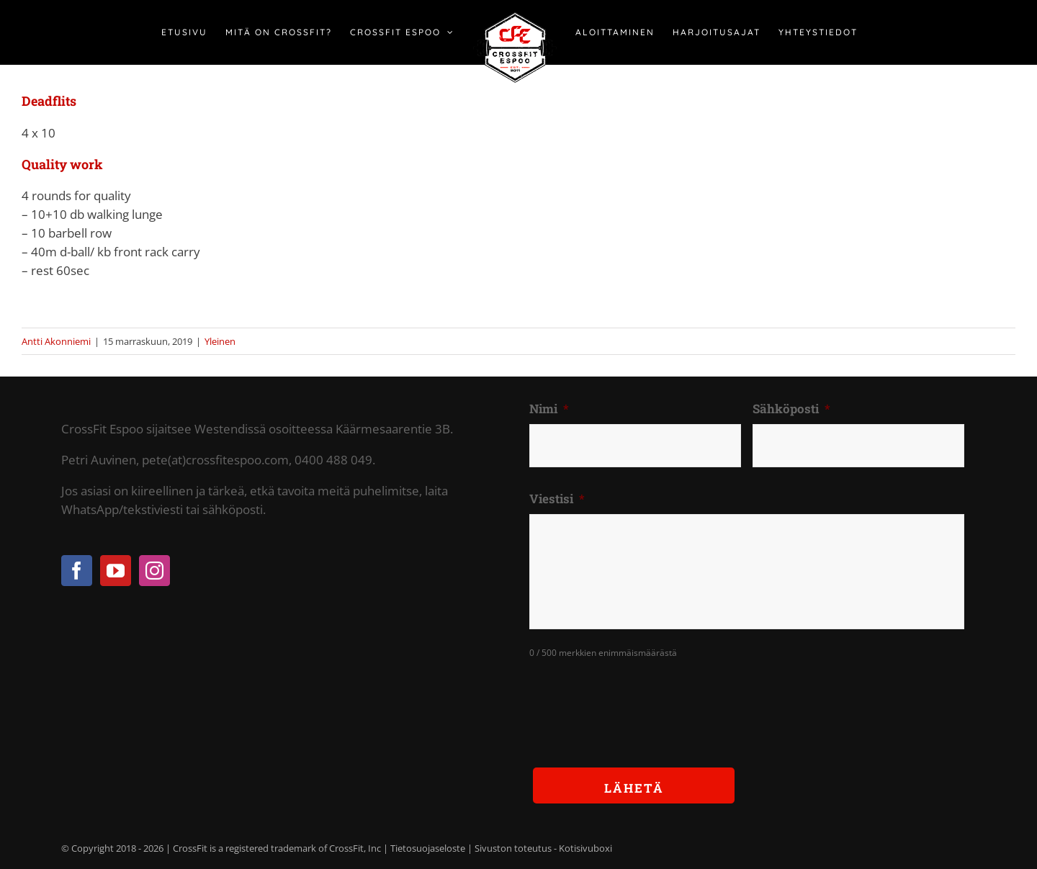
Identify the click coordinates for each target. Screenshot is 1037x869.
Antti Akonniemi (56, 341)
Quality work (62, 164)
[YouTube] (115, 570)
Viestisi (557, 499)
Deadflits (49, 100)
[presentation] (638, 702)
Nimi (549, 409)
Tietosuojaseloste (427, 848)
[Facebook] (76, 570)
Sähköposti (791, 409)
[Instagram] (154, 570)
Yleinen (220, 341)
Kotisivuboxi (585, 848)
